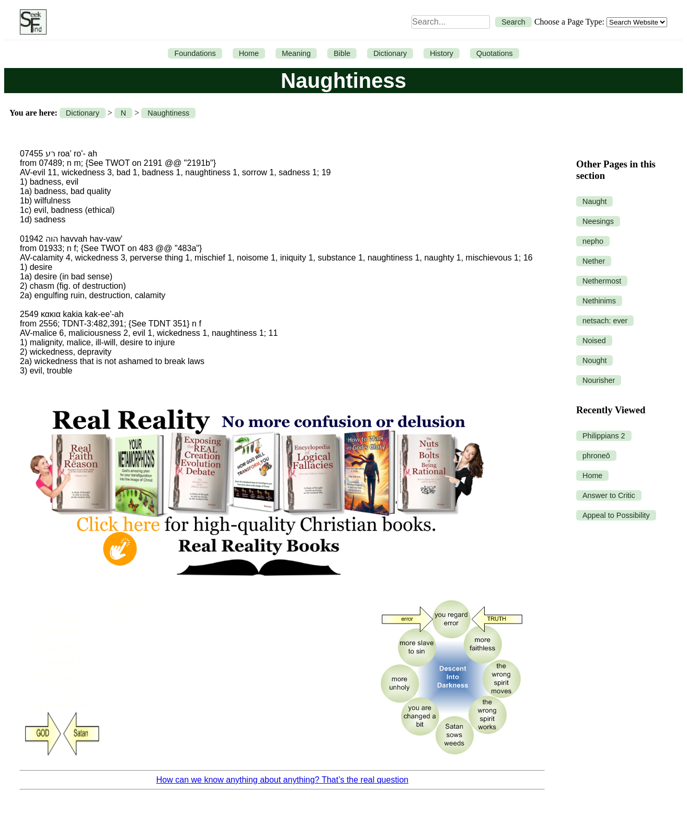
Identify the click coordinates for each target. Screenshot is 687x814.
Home (249, 53)
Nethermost (601, 281)
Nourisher (598, 380)
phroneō (596, 455)
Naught (594, 201)
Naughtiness (168, 113)
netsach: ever (604, 320)
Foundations (194, 53)
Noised (594, 340)
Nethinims (599, 301)
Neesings (598, 221)
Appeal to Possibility (616, 515)
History (441, 53)
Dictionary (390, 53)
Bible (342, 53)
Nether (593, 261)
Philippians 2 (603, 436)
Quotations (494, 53)
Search (513, 22)
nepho (592, 241)
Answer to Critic (608, 495)
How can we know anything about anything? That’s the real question (282, 779)
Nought (594, 360)
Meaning (296, 53)
